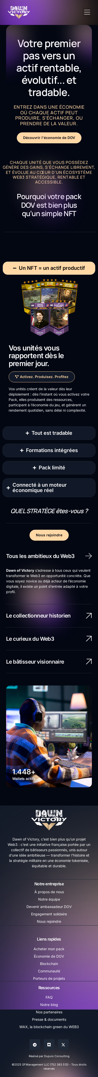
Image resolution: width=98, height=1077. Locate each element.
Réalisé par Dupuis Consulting (49, 1056)
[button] (87, 12)
